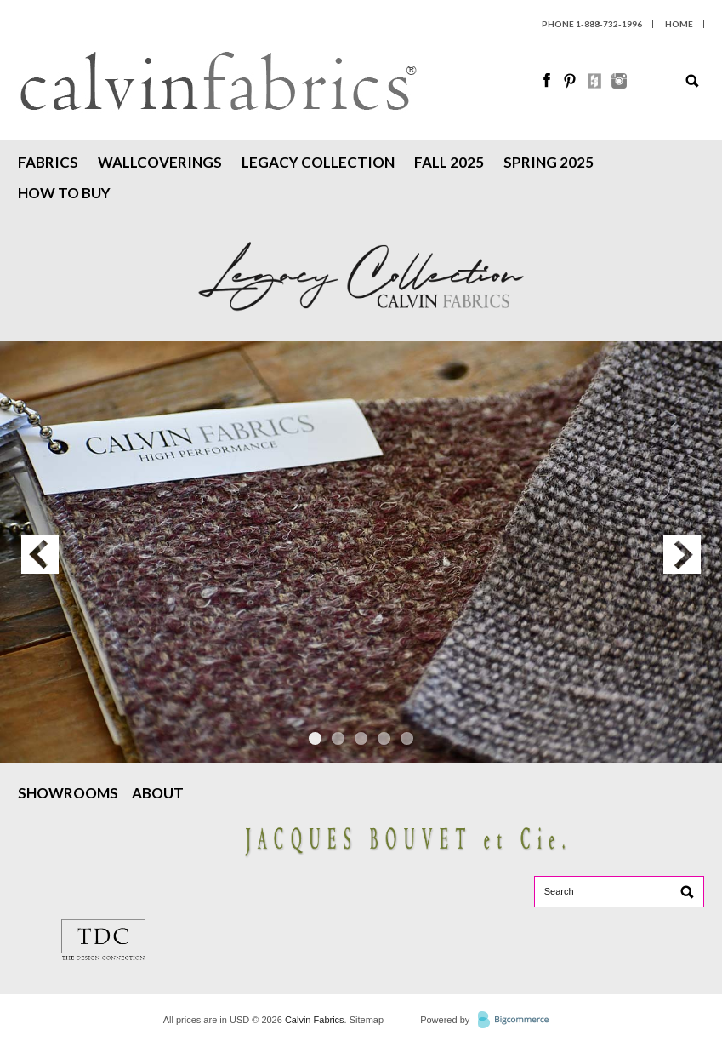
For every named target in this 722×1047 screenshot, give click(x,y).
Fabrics (48, 162)
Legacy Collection (318, 162)
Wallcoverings (160, 162)
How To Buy (64, 193)
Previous (40, 554)
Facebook (547, 81)
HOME (679, 24)
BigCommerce (518, 1020)
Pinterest (571, 81)
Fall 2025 (449, 162)
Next (682, 554)
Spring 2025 (548, 162)
